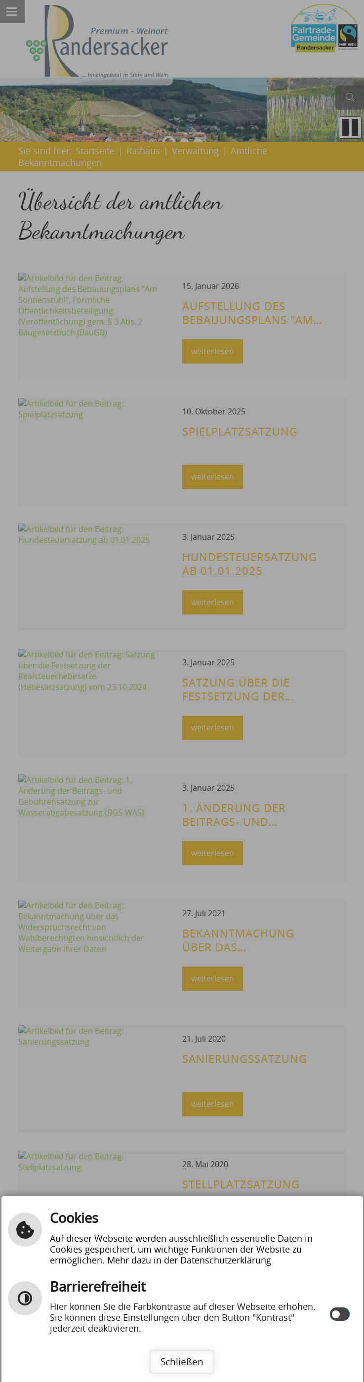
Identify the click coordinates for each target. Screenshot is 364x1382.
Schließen (182, 1361)
